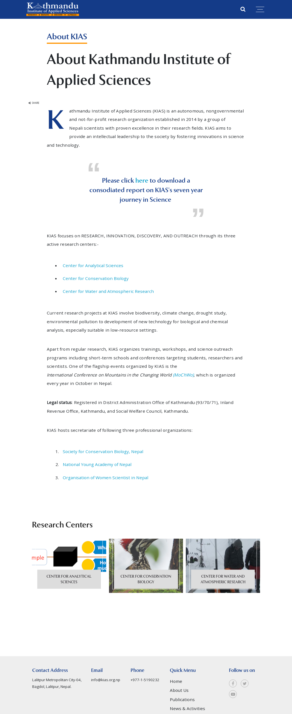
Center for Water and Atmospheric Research (108, 291)
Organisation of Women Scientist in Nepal (105, 477)
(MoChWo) (183, 375)
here (142, 180)
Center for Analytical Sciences (93, 265)
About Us (179, 705)
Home (176, 696)
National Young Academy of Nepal (97, 464)
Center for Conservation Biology (96, 278)
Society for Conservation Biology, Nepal (103, 451)
